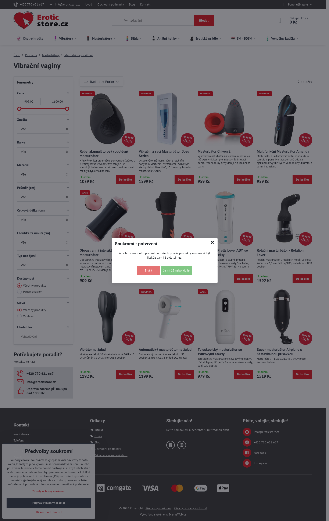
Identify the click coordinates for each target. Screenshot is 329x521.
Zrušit (148, 270)
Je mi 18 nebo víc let (176, 270)
